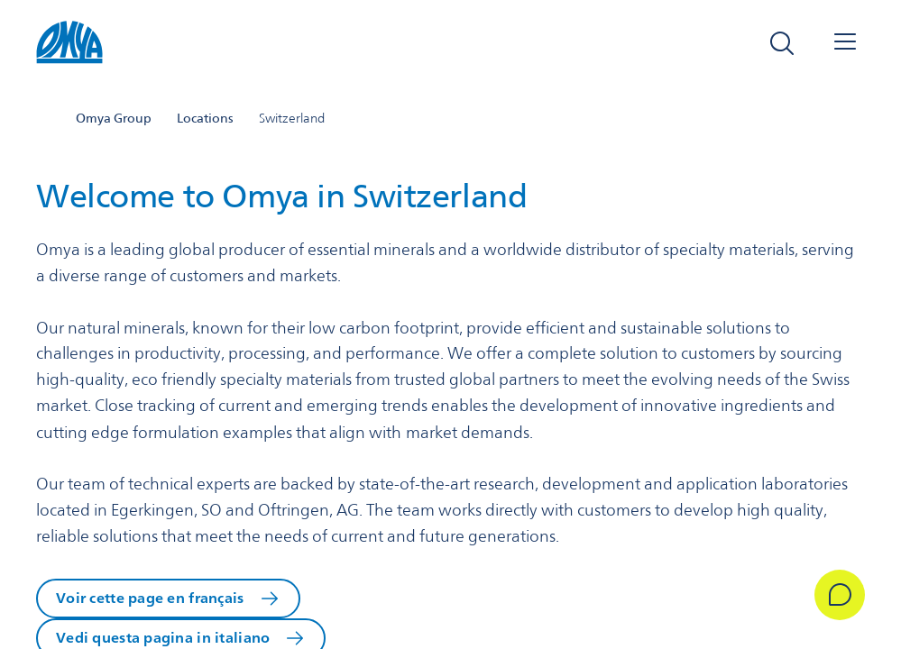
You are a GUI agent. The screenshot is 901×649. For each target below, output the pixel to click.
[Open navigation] (845, 43)
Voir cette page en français (150, 598)
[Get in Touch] (839, 595)
